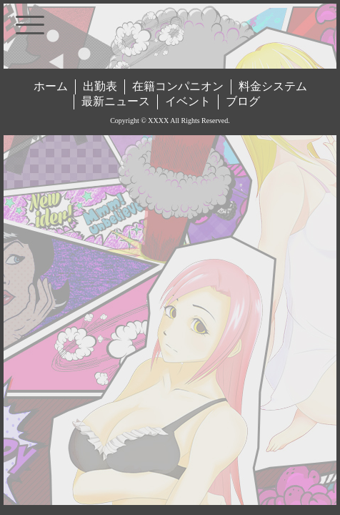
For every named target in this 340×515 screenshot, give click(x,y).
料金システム (273, 86)
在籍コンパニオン (178, 86)
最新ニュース (115, 101)
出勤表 (100, 86)
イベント (188, 101)
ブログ (243, 101)
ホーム (51, 86)
